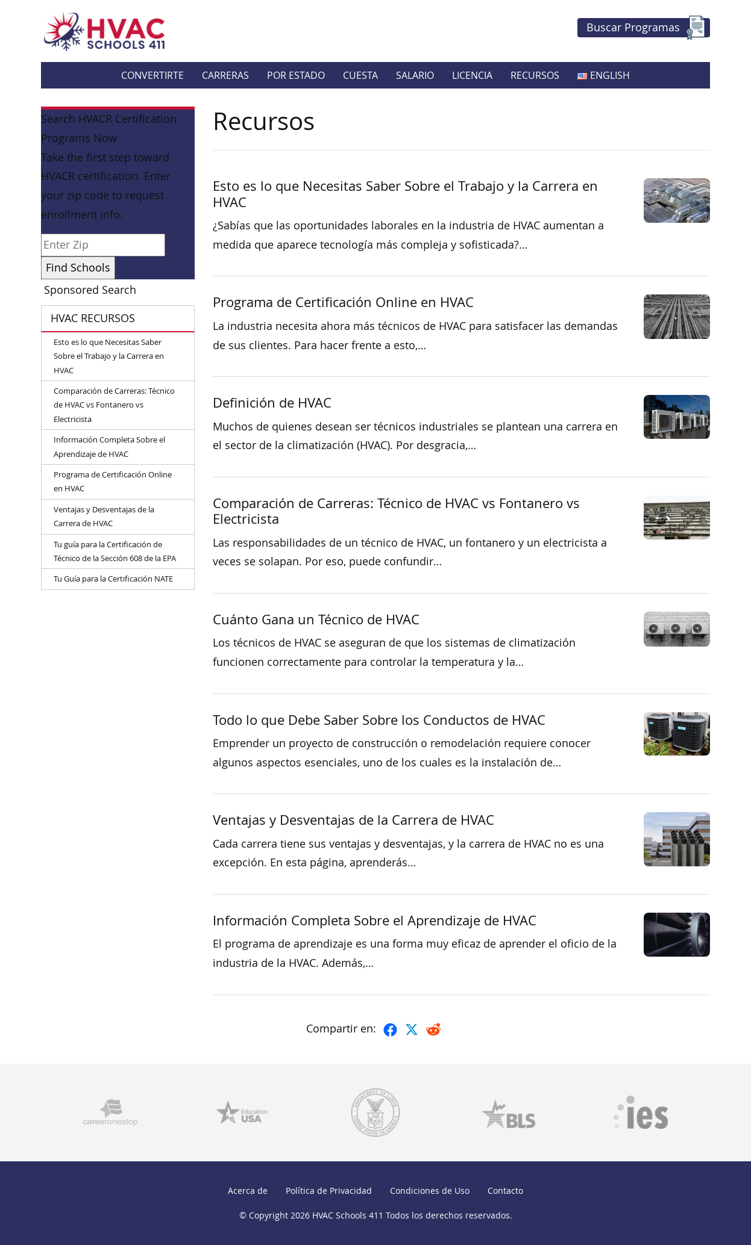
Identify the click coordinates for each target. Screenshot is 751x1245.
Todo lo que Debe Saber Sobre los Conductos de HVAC (379, 719)
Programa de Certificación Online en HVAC (113, 481)
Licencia (472, 75)
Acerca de (248, 1190)
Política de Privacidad (329, 1190)
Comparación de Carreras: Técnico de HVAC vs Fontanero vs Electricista (114, 404)
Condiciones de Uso (430, 1190)
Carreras (225, 75)
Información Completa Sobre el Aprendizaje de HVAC (109, 446)
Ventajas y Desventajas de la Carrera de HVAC (104, 516)
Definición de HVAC (272, 402)
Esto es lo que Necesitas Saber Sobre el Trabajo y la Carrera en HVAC (109, 356)
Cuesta (360, 75)
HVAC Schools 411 (347, 1215)
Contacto (505, 1190)
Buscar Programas (647, 27)
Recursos (535, 75)
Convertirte (152, 75)
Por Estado (296, 75)
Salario (415, 75)
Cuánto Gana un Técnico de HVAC (316, 619)
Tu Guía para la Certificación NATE (113, 578)
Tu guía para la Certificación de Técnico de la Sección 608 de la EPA (115, 551)
